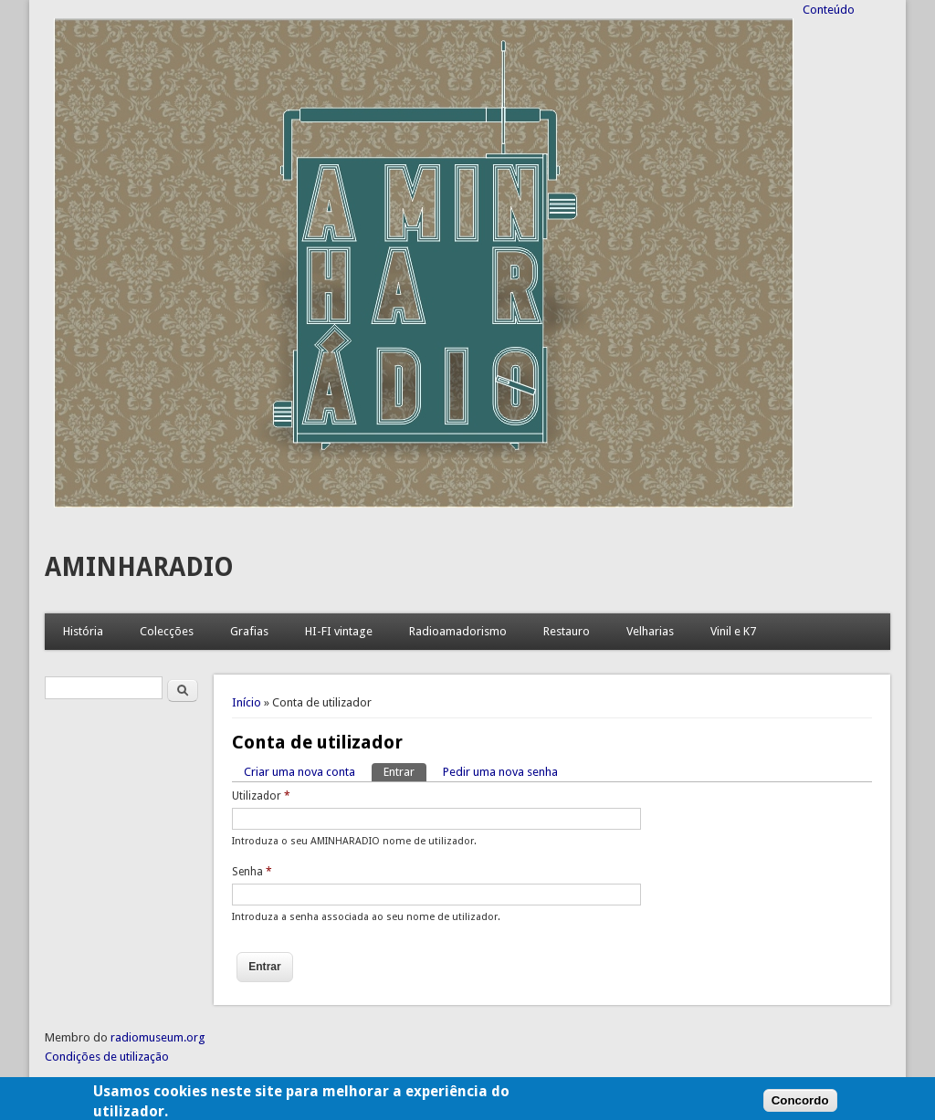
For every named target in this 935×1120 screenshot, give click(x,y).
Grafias (249, 631)
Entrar (404, 771)
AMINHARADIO (139, 567)
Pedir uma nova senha (500, 772)
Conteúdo (829, 9)
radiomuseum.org (157, 1037)
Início (246, 702)
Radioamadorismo (458, 631)
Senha (252, 871)
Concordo (800, 1104)
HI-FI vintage (339, 631)
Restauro (566, 631)
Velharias (650, 631)
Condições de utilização (107, 1056)
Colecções (167, 631)
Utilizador (261, 796)
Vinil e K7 (733, 631)
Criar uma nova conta (299, 772)
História (83, 631)
